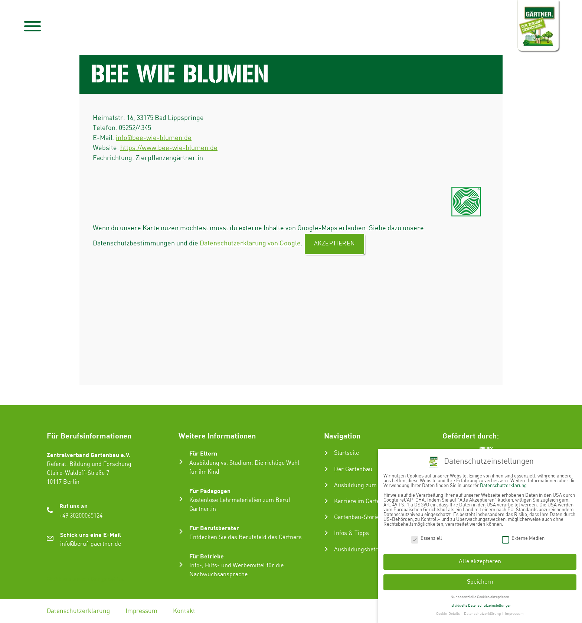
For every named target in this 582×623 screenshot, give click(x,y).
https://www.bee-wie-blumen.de (169, 147)
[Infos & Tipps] (326, 533)
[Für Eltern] (181, 461)
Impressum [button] (514, 612)
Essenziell (426, 536)
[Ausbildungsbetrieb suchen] (326, 549)
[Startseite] (326, 453)
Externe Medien (523, 536)
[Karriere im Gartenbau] (326, 501)
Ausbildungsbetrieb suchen (370, 550)
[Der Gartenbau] (326, 469)
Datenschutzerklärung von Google (250, 243)
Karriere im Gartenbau (363, 501)
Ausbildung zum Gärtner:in (369, 485)
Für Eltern (203, 453)
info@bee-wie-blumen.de (154, 137)
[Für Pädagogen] (181, 498)
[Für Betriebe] (181, 564)
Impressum (141, 611)
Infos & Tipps (351, 533)
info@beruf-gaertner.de (90, 544)
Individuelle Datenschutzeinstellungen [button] (479, 604)
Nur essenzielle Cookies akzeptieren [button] (480, 595)
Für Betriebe (206, 556)
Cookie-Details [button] (448, 612)
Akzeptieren (334, 244)
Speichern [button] (480, 580)
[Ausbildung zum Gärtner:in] (326, 485)
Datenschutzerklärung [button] (482, 612)
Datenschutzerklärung (78, 611)
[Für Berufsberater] (181, 531)
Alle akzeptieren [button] (480, 560)
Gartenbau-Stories (358, 517)
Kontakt (184, 611)
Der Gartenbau (353, 469)
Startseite (346, 453)
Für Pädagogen (209, 491)
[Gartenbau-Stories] (326, 517)
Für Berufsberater (214, 528)
